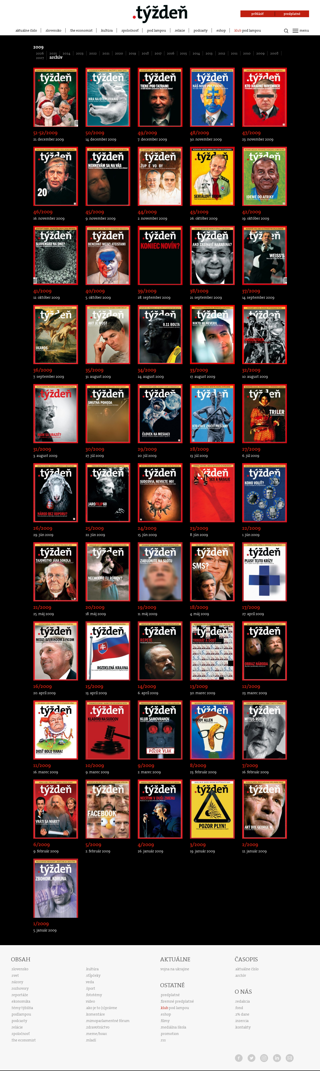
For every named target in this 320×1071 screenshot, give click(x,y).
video (90, 1001)
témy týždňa (22, 1007)
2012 (221, 53)
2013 (209, 53)
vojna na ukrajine (175, 969)
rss (163, 1040)
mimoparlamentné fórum (108, 1020)
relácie (180, 30)
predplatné (170, 994)
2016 (170, 53)
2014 (196, 53)
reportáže (20, 994)
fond (239, 1007)
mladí (91, 1040)
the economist (81, 30)
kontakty (243, 1027)
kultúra (107, 30)
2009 (260, 53)
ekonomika (21, 1001)
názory (17, 981)
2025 (53, 53)
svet (15, 975)
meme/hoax (96, 1033)
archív (240, 975)
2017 (158, 53)
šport (90, 988)
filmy (165, 1020)
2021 (105, 53)
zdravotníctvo (97, 1027)
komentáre (95, 1014)
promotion (170, 1033)
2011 (234, 53)
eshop (221, 30)
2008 (274, 53)
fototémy (94, 994)
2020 (119, 53)
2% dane (242, 1014)
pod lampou (156, 30)
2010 (247, 53)
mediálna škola (173, 1027)
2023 (80, 53)
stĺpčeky (93, 975)
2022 (93, 53)
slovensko (53, 30)
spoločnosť (130, 30)
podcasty (201, 30)
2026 (40, 53)
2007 (40, 57)
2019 (132, 53)
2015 (183, 53)
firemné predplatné (177, 1001)
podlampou (21, 1014)
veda (90, 981)
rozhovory (20, 988)
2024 (66, 53)
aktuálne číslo (26, 30)
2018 (145, 53)
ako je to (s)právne (101, 1007)
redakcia (242, 1001)
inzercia (242, 1020)
